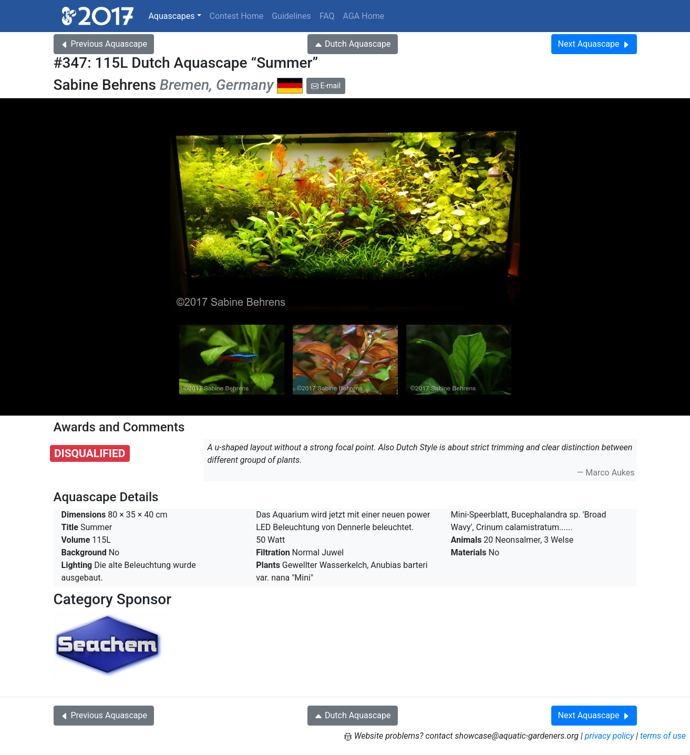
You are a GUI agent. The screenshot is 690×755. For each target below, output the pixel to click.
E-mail (326, 85)
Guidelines (291, 16)
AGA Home (364, 16)
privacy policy (609, 736)
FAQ (327, 16)
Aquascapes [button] (171, 16)
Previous (103, 44)
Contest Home (237, 16)
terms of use (663, 736)
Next (594, 44)
